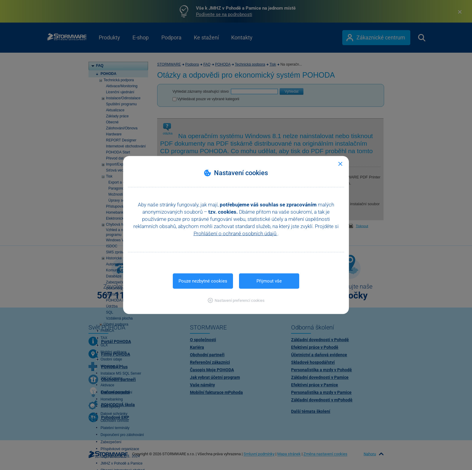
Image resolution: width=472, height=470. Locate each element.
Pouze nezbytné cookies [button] (203, 281)
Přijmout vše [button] (269, 281)
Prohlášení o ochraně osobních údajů (236, 233)
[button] (236, 300)
